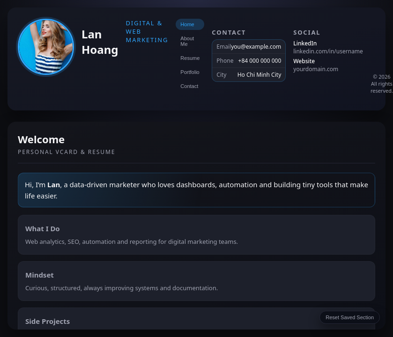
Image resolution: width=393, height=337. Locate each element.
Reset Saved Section (350, 317)
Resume (190, 58)
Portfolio (189, 72)
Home (187, 24)
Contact (189, 86)
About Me (187, 41)
